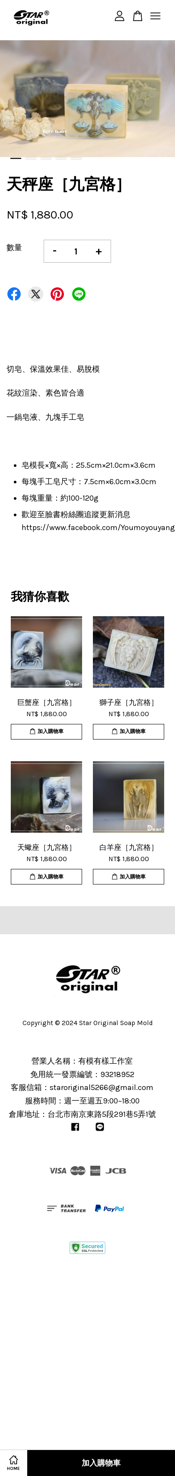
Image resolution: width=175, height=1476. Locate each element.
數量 (14, 247)
